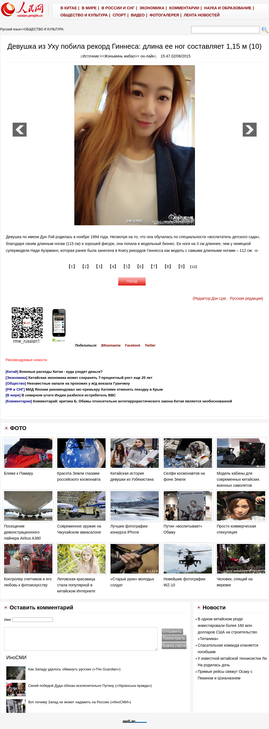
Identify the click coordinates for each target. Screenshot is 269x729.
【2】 (85, 266)
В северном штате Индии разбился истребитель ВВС (69, 395)
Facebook (132, 345)
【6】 (140, 266)
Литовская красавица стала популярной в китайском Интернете (76, 585)
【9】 (181, 266)
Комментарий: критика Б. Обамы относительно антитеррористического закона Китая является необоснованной (132, 401)
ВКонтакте (111, 345)
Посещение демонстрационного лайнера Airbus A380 (22, 532)
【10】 (193, 267)
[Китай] (12, 372)
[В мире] (13, 395)
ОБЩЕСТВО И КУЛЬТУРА (43, 29)
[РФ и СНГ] (15, 389)
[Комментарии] (19, 401)
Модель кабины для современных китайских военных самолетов (238, 479)
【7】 (154, 266)
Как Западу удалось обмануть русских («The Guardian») (74, 669)
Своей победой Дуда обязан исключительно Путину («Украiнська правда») (90, 686)
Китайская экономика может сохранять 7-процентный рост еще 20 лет (90, 378)
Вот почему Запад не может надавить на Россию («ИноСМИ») (79, 702)
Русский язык (10, 29)
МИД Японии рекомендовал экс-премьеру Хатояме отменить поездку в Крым (94, 389)
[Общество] (16, 383)
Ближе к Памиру (18, 473)
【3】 (99, 266)
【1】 (71, 266)
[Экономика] (16, 378)
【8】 (167, 266)
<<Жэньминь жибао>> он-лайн (127, 56)
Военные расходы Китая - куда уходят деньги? (61, 372)
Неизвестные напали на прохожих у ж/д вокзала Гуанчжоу (78, 383)
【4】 (112, 266)
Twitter (150, 345)
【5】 (126, 266)
